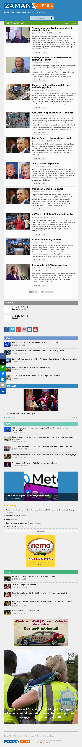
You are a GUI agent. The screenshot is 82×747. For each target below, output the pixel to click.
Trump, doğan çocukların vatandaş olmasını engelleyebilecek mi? (35, 376)
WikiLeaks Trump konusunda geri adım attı (52, 112)
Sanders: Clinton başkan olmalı (47, 239)
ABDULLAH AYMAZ (20, 316)
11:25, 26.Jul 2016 (53, 242)
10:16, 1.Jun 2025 (19, 378)
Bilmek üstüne (11, 527)
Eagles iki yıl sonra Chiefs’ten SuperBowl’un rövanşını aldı (32, 576)
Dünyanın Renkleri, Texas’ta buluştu (19, 413)
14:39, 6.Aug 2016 (52, 115)
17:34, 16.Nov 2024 (19, 587)
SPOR (8, 572)
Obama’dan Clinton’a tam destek (47, 188)
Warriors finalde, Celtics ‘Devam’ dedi (25, 610)
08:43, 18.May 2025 (19, 466)
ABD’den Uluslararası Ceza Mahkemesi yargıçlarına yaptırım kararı (35, 342)
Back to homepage (70, 23)
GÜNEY (31, 12)
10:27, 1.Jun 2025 (19, 370)
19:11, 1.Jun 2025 (19, 433)
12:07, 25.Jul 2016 (53, 268)
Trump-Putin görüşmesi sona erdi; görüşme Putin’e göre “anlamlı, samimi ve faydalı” (42, 446)
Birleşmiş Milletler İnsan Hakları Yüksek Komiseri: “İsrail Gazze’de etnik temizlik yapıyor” (43, 455)
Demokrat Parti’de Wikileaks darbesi (49, 265)
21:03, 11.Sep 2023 (19, 604)
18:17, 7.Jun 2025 (19, 353)
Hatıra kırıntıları (18, 318)
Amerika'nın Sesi (38, 33)
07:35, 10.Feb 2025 (19, 579)
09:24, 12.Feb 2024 (19, 595)
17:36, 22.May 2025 (19, 442)
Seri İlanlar (18, 735)
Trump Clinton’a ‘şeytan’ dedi (45, 163)
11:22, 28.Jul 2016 (53, 192)
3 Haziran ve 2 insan (13, 516)
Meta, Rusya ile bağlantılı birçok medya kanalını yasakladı (29, 496)
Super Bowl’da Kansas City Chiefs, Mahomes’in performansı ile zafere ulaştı (39, 593)
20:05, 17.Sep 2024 (13, 498)
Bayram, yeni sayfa (18, 309)
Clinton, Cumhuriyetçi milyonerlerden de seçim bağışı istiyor (51, 58)
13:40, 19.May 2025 (19, 449)
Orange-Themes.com (45, 742)
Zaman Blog (10, 505)
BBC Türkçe (37, 217)
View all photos (9, 417)
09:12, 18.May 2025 (19, 457)
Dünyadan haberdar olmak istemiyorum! (20, 523)
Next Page (49, 292)
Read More (41, 531)
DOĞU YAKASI (21, 12)
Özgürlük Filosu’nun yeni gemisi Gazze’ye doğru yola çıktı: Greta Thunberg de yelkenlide (43, 359)
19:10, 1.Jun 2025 (19, 361)
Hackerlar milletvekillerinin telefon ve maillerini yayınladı (50, 86)
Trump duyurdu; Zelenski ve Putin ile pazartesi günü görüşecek (34, 463)
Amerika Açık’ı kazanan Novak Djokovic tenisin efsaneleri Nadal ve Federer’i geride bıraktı (44, 601)
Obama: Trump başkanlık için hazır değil (51, 138)
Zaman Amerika (38, 90)
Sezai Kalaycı (37, 63)
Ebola (52, 735)
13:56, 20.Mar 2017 (54, 33)
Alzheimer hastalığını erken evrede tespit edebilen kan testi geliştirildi (37, 351)
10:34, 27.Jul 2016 (50, 217)
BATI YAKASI (9, 12)
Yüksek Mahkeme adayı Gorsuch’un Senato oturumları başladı (52, 29)
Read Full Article (40, 52)
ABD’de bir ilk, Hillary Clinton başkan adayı (53, 214)
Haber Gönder (29, 735)
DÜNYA (8, 424)
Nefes (8, 519)
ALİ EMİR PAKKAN (20, 307)
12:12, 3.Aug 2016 (53, 141)
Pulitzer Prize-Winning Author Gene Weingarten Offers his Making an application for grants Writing (40, 510)
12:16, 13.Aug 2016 (53, 90)
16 (42, 292)
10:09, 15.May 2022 (19, 612)
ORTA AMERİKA (41, 12)
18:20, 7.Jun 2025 (19, 345)
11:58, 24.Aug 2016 (51, 63)
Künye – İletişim (42, 735)
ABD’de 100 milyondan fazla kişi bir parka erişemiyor (31, 367)
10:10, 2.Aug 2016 (52, 166)
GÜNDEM (9, 338)
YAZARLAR (10, 303)
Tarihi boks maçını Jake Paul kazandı (25, 585)
